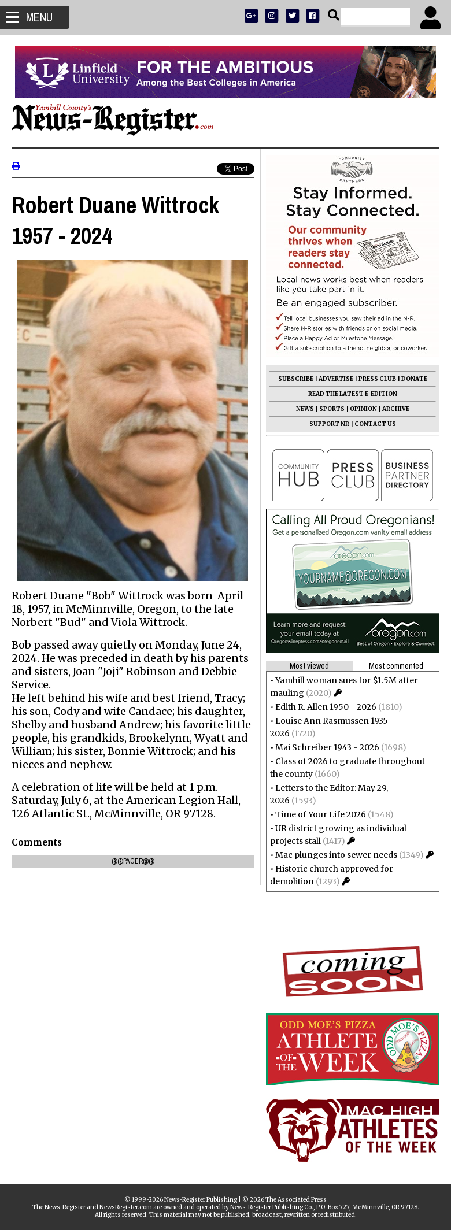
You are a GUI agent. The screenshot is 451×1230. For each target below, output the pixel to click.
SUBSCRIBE (295, 379)
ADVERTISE (336, 379)
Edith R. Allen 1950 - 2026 (325, 707)
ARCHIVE (395, 409)
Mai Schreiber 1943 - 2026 (327, 747)
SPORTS (332, 409)
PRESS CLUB (377, 379)
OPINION (363, 409)
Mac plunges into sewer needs (336, 855)
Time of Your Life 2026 (320, 814)
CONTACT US (375, 424)
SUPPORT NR (329, 424)
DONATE (414, 379)
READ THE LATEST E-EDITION (352, 394)
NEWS (305, 409)
